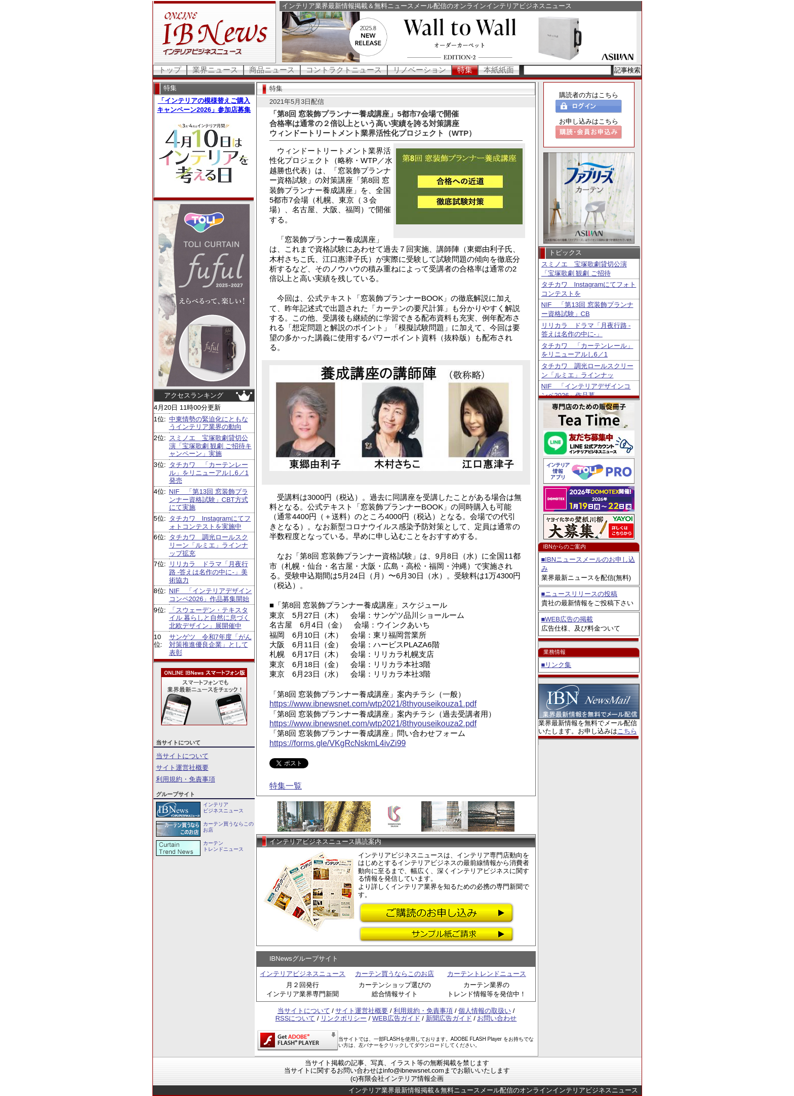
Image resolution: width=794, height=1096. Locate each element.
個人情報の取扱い (484, 1010)
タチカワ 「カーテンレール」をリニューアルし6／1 (587, 350)
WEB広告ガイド (396, 1018)
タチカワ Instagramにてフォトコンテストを (589, 289)
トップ (169, 69)
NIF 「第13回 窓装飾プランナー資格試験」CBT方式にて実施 (208, 499)
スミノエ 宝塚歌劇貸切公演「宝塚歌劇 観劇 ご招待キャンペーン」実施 (210, 445)
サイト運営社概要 (182, 767)
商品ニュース (272, 69)
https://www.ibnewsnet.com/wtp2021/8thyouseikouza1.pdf (373, 703)
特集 (464, 69)
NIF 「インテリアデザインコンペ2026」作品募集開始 (210, 595)
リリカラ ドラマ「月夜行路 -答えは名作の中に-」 (586, 330)
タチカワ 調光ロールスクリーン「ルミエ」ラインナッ (587, 370)
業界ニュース (215, 69)
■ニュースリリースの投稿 (579, 594)
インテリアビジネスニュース (302, 973)
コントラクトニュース (344, 69)
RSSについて (295, 1018)
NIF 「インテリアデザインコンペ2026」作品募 (586, 390)
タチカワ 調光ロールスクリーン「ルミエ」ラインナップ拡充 (208, 545)
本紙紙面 (499, 69)
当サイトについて (182, 756)
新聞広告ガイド (449, 1018)
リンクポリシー (344, 1018)
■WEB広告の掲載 (567, 619)
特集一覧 (285, 785)
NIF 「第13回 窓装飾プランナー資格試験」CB (587, 309)
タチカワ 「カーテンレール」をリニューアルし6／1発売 (209, 472)
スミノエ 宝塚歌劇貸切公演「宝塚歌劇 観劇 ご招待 (584, 268)
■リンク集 (556, 665)
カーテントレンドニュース (486, 973)
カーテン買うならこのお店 (394, 973)
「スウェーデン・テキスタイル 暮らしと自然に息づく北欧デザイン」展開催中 (209, 618)
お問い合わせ (497, 1018)
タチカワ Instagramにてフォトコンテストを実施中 (210, 522)
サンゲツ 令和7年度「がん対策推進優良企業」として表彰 (210, 644)
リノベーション (419, 69)
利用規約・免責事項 (185, 779)
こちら (627, 731)
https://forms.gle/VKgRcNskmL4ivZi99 (337, 743)
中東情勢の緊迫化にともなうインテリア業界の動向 (208, 423)
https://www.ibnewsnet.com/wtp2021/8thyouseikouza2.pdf (373, 723)
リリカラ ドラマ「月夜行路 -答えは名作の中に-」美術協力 (208, 571)
